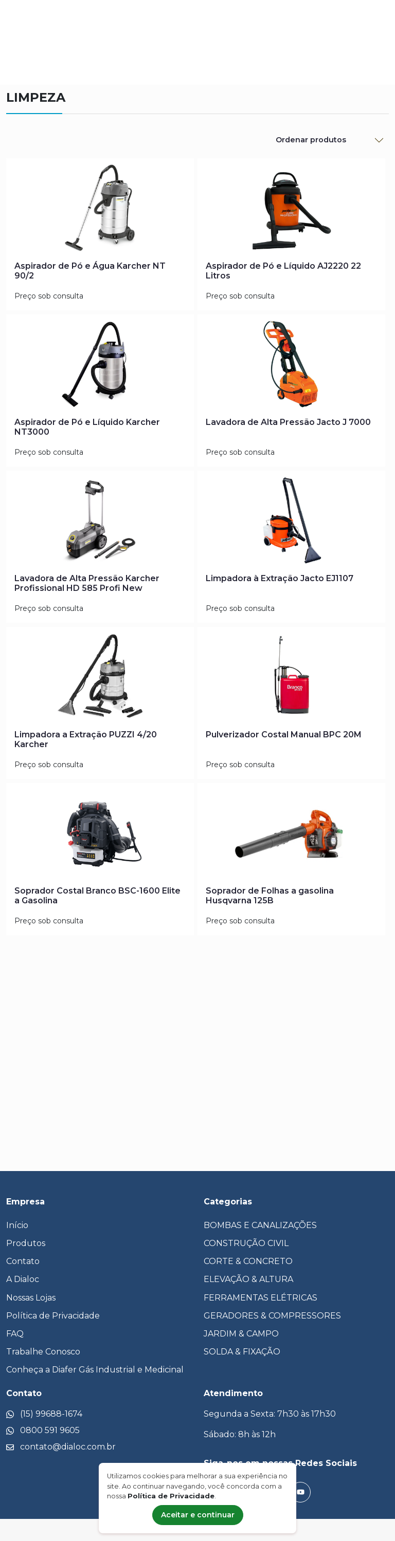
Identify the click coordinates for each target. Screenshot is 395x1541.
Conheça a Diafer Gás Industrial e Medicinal (95, 1370)
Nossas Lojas (31, 1298)
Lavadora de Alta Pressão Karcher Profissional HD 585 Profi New (86, 583)
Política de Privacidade (53, 1316)
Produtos (25, 1243)
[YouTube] (300, 1492)
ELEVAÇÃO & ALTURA (248, 1279)
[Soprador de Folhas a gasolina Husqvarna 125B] (291, 834)
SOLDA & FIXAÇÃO (242, 1352)
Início (17, 1225)
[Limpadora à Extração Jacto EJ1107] (291, 522)
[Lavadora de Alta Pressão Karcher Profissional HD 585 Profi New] (100, 522)
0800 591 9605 (50, 1430)
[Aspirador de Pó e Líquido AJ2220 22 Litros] (291, 209)
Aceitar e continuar (198, 1514)
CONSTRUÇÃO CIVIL (246, 1243)
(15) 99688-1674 (51, 1414)
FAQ (15, 1334)
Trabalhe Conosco (43, 1352)
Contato (23, 1261)
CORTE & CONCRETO (248, 1261)
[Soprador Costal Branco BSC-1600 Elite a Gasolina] (100, 834)
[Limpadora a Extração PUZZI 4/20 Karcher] (100, 678)
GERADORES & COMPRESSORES (272, 1316)
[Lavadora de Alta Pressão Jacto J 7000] (291, 365)
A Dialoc (22, 1279)
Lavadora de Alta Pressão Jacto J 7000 (288, 422)
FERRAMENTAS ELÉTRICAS (260, 1298)
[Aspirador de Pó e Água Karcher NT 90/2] (100, 209)
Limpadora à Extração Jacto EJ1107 (279, 578)
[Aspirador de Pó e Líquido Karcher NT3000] (100, 365)
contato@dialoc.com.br (68, 1447)
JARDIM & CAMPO (241, 1334)
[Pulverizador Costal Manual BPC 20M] (291, 678)
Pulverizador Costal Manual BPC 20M (284, 734)
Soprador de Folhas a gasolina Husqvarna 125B (270, 895)
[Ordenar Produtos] (329, 140)
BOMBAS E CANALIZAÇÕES (260, 1225)
